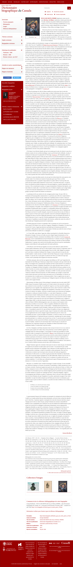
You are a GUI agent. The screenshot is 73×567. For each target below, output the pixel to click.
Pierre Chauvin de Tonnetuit (50, 45)
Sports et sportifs (7, 109)
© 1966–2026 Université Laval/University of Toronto (59, 472)
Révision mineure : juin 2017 (10, 57)
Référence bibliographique (10, 28)
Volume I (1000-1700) (6, 5)
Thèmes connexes (7, 37)
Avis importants (55, 563)
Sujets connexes (6, 40)
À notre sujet (25, 2)
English (4, 2)
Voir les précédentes (9, 101)
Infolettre (52, 2)
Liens (61, 563)
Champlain (46, 88)
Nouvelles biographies (8, 83)
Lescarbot (47, 98)
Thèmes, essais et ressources (10, 106)
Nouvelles (17, 2)
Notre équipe (34, 2)
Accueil (10, 2)
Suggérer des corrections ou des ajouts (42, 563)
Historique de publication (9, 50)
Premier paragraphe (8, 22)
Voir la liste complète (9, 119)
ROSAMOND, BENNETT (12, 93)
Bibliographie (6, 24)
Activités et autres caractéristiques (12, 65)
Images (5, 26)
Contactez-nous (43, 2)
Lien (35, 37)
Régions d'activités (7, 71)
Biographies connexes (8, 43)
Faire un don (60, 2)
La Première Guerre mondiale (10, 111)
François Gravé (37, 96)
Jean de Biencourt (29, 85)
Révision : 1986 (7, 54)
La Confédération (7, 114)
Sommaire (5, 19)
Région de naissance (8, 68)
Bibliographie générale (66, 471)
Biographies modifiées (8, 86)
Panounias (55, 204)
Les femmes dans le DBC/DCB (11, 117)
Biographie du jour (7, 89)
